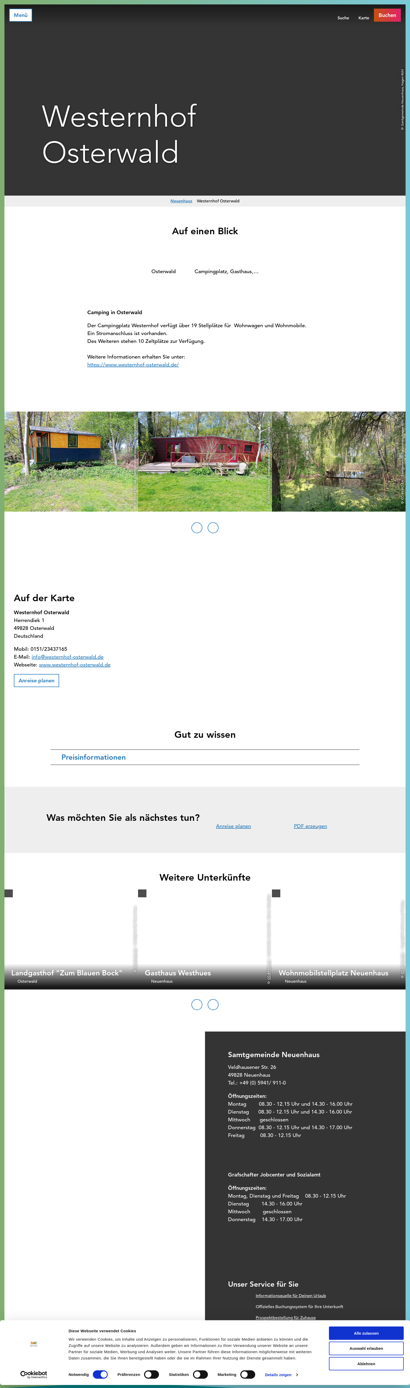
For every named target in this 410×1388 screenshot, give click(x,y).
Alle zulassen (366, 1336)
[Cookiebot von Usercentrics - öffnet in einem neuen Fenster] (34, 1378)
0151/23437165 (49, 649)
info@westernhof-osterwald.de (68, 657)
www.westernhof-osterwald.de (75, 664)
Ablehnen (366, 1366)
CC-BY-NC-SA (135, 958)
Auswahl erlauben (366, 1351)
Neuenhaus (181, 200)
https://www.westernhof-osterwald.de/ (133, 364)
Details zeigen (278, 1377)
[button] (36, 680)
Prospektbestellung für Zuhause (286, 1317)
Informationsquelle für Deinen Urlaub (291, 1295)
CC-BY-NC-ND (402, 963)
